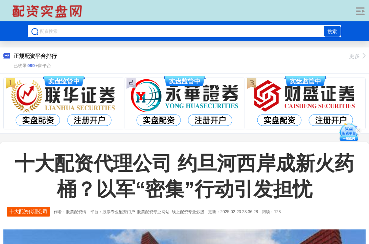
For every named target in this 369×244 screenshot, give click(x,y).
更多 (357, 56)
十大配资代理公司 (28, 211)
